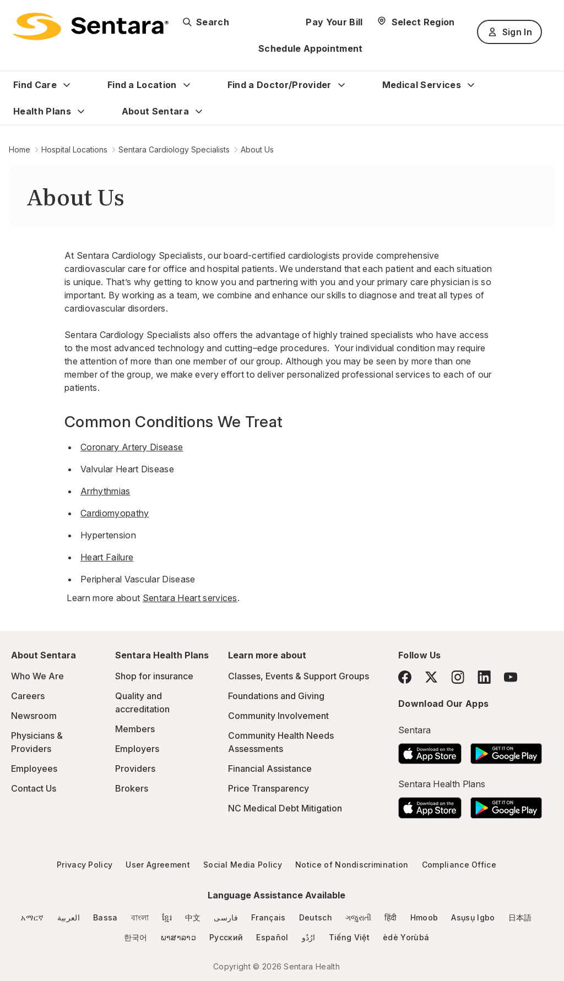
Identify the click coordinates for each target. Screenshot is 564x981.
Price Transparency (268, 788)
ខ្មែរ (167, 917)
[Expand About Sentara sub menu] (198, 111)
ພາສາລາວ (178, 937)
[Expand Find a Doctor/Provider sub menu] (341, 84)
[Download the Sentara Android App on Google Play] (506, 750)
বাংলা (140, 917)
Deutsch (315, 917)
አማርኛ (32, 917)
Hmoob (424, 917)
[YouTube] (510, 677)
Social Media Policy (242, 864)
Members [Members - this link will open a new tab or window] (135, 728)
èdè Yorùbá (406, 937)
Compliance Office (459, 864)
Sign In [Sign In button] (509, 31)
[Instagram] (457, 677)
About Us (257, 149)
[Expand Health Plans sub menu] (80, 111)
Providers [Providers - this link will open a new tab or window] (135, 768)
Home (19, 149)
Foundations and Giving (276, 695)
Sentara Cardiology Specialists (174, 149)
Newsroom (34, 715)
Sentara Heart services (190, 597)
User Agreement (157, 864)
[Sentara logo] (91, 26)
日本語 (520, 917)
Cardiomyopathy (114, 513)
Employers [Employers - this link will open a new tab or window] (137, 748)
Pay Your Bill (334, 22)
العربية (68, 917)
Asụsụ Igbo (473, 917)
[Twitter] (431, 677)
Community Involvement (278, 715)
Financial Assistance (270, 768)
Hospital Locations (74, 149)
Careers (28, 695)
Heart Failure (106, 557)
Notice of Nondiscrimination (352, 864)
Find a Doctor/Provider (279, 84)
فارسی (226, 917)
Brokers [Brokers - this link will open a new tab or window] (131, 788)
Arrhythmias (105, 491)
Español (272, 937)
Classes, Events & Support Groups (298, 676)
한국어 (136, 937)
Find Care (35, 84)
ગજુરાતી (358, 917)
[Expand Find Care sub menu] (66, 84)
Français (268, 917)
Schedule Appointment (310, 48)
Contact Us (33, 788)
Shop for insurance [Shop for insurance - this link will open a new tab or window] (154, 676)
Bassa (105, 917)
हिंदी (390, 917)
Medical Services (421, 84)
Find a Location (142, 84)
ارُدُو (309, 937)
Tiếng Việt (349, 937)
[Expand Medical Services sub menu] (470, 84)
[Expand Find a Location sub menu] (186, 84)
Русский (226, 937)
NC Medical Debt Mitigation (285, 808)
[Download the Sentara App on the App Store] (430, 750)
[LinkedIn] (484, 677)
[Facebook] (404, 677)
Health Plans (42, 111)
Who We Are (37, 676)
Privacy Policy (84, 864)
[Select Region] (415, 22)
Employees (34, 768)
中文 (193, 917)
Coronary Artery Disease (131, 447)
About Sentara (155, 111)
